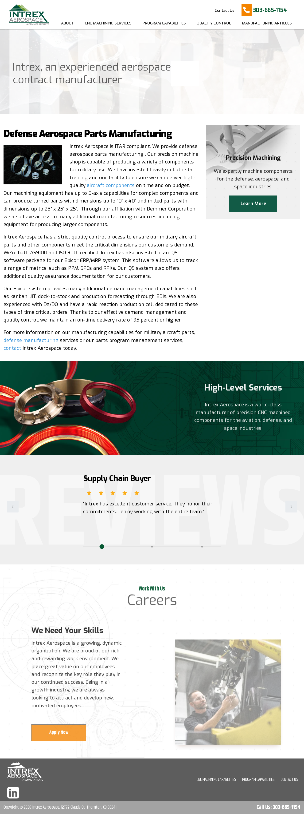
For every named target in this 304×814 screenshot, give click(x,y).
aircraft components (111, 185)
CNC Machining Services (108, 23)
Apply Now (60, 732)
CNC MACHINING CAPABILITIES (216, 779)
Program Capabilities (164, 23)
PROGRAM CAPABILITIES (258, 779)
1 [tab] (101, 546)
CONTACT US (289, 779)
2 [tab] (152, 546)
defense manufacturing (31, 340)
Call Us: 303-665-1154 (278, 807)
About (67, 23)
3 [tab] (202, 546)
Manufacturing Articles (267, 23)
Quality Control (214, 23)
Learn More (253, 204)
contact (12, 348)
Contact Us (224, 10)
